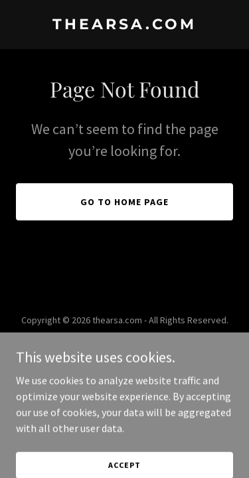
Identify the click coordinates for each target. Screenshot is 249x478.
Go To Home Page (124, 202)
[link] (124, 25)
